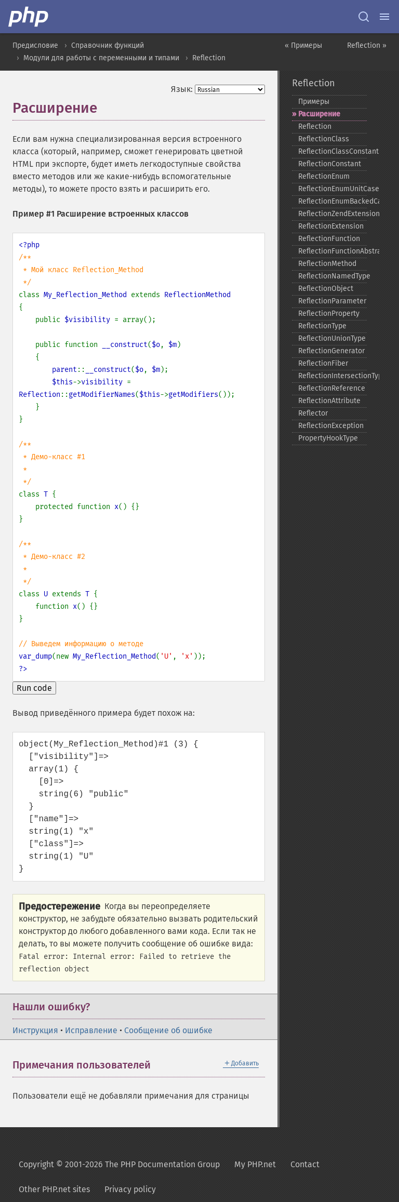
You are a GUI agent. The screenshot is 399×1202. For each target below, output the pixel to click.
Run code (34, 688)
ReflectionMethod (327, 263)
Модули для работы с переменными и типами (101, 58)
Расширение (319, 114)
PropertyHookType (328, 438)
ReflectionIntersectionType (332, 375)
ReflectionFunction (329, 238)
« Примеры (303, 45)
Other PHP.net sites (54, 1189)
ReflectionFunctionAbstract (332, 251)
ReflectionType (322, 326)
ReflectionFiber (323, 363)
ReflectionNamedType (332, 276)
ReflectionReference (331, 388)
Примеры (313, 101)
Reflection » (367, 45)
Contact (305, 1164)
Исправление (91, 1030)
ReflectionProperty (329, 313)
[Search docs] (363, 16)
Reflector (313, 413)
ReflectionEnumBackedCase (332, 201)
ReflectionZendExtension (332, 213)
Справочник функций (107, 45)
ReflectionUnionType (332, 338)
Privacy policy (130, 1189)
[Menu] (384, 16)
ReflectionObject (325, 288)
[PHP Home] (29, 16)
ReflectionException (331, 425)
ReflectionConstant (329, 163)
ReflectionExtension (331, 226)
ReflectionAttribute (329, 400)
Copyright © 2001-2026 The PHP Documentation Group (119, 1164)
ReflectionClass (323, 139)
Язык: (182, 89)
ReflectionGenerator (331, 350)
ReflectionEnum (324, 176)
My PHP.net (255, 1164)
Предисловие (35, 45)
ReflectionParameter (332, 301)
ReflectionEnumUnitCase (332, 188)
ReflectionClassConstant (332, 151)
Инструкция (35, 1030)
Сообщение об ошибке (168, 1030)
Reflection (208, 58)
